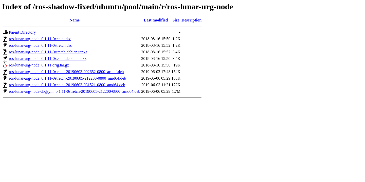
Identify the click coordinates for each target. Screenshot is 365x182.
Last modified (156, 20)
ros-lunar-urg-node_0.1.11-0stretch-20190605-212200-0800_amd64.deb (67, 78)
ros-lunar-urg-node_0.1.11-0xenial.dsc (40, 39)
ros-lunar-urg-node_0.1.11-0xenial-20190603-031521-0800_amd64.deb (67, 85)
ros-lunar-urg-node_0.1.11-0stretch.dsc (40, 45)
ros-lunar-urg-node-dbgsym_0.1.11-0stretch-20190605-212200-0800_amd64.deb (74, 91)
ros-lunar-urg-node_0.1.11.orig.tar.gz (39, 65)
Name (74, 20)
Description (191, 20)
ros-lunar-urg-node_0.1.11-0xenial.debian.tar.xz (47, 58)
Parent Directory (22, 32)
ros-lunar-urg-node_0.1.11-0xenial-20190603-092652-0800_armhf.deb (66, 72)
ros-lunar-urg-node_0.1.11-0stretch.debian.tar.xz (48, 52)
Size (175, 20)
